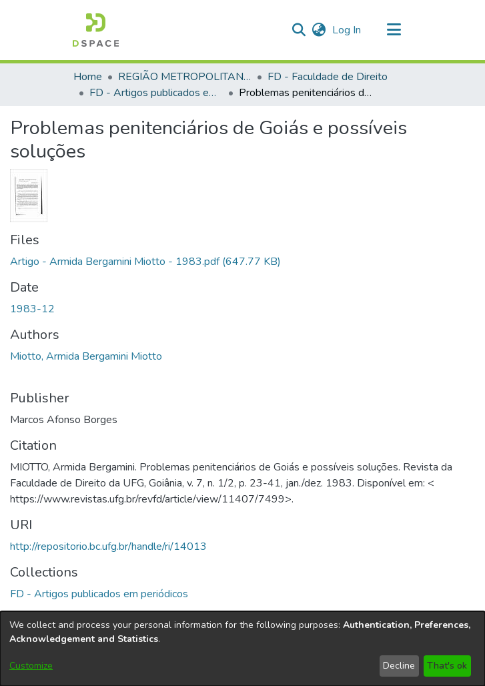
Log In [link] (347, 30)
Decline (399, 665)
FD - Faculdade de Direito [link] (328, 76)
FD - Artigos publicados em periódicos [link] (156, 92)
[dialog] (242, 648)
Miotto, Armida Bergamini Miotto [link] (86, 356)
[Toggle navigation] (394, 30)
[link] (145, 261)
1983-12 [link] (32, 309)
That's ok (447, 665)
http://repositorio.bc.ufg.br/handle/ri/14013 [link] (108, 546)
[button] (96, 30)
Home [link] (87, 76)
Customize (31, 665)
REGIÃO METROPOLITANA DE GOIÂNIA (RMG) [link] (185, 76)
